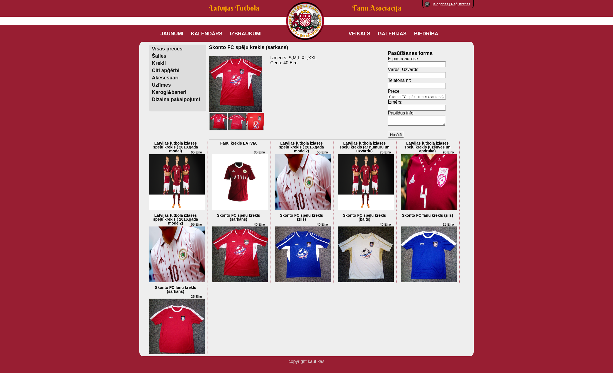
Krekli (159, 63)
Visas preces (167, 49)
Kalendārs (206, 33)
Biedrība (426, 33)
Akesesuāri (165, 78)
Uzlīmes (161, 85)
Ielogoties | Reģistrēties (451, 4)
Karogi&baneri (169, 92)
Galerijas (392, 33)
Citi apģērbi (165, 70)
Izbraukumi (246, 33)
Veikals (359, 33)
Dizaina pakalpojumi (176, 99)
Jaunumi (171, 33)
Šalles (159, 56)
